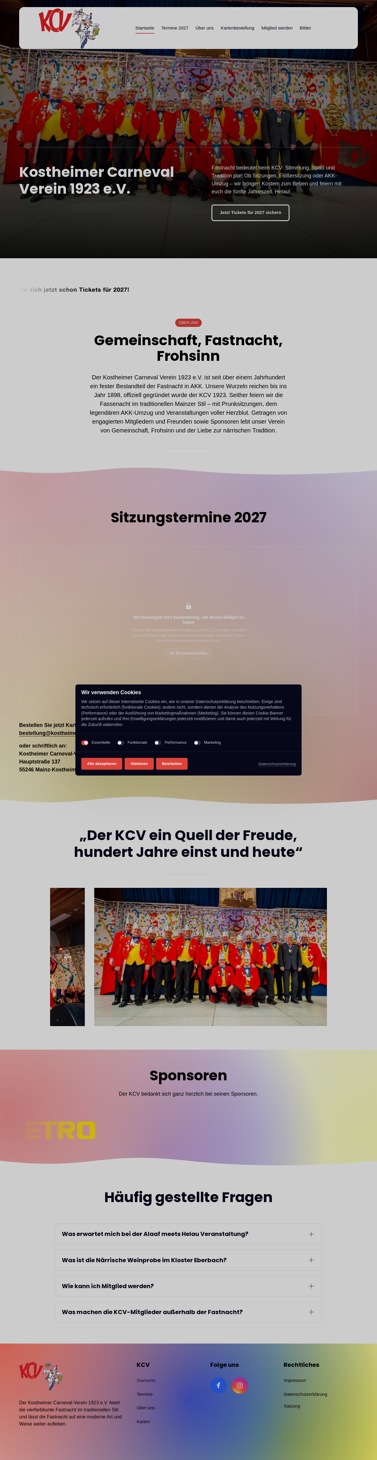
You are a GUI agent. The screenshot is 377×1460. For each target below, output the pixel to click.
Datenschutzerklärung (277, 764)
